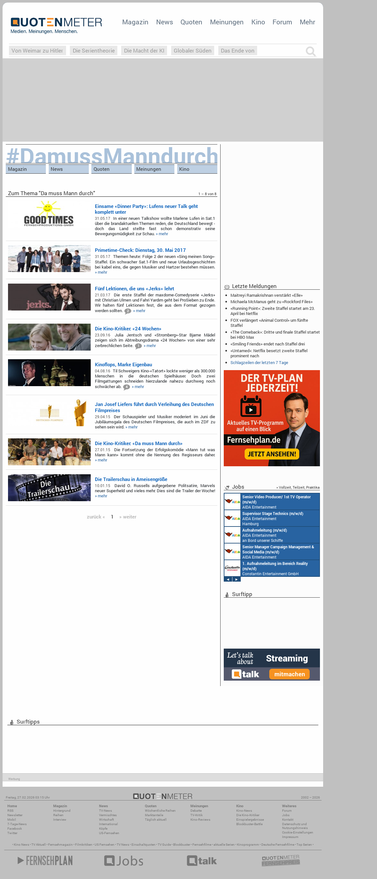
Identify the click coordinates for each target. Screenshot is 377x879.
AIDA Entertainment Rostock (269, 551)
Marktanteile (154, 815)
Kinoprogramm (248, 844)
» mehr (162, 233)
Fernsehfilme (201, 844)
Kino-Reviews (200, 819)
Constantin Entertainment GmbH (266, 568)
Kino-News (244, 811)
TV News (123, 844)
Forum (282, 21)
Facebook (14, 828)
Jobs (285, 815)
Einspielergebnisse (250, 819)
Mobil (11, 819)
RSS (10, 811)
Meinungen (227, 21)
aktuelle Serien (224, 844)
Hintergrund (62, 811)
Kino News (21, 844)
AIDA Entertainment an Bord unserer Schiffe (267, 501)
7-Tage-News (17, 824)
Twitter (12, 833)
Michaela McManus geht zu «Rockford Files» (271, 301)
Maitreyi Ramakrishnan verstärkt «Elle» (266, 295)
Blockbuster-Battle (249, 824)
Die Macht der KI (144, 50)
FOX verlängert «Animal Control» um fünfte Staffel (269, 322)
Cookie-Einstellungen (297, 832)
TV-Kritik (196, 815)
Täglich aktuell (156, 819)
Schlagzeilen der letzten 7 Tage (259, 362)
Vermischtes (108, 815)
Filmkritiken (83, 844)
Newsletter (14, 815)
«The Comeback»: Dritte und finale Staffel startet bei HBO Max (275, 334)
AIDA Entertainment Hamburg (263, 518)
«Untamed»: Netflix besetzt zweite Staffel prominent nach (268, 353)
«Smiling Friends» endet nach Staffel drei (267, 344)
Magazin (135, 21)
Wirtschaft (106, 819)
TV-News (105, 811)
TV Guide (164, 844)
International (108, 824)
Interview (59, 819)
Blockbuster (181, 844)
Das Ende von (238, 50)
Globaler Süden (193, 50)
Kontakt (287, 819)
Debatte (196, 811)
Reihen (58, 815)
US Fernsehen (104, 844)
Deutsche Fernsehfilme (277, 844)
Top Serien (304, 844)
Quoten (191, 21)
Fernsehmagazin (60, 844)
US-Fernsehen (109, 833)
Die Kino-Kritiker (247, 815)
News (164, 21)
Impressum (290, 837)
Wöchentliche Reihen (160, 811)
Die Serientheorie (94, 50)
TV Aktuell (38, 844)
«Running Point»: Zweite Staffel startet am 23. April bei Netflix (272, 310)
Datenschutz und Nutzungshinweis (295, 826)
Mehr (307, 21)
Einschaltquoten (143, 844)
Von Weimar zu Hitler (37, 50)
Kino (258, 21)
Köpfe (103, 828)
